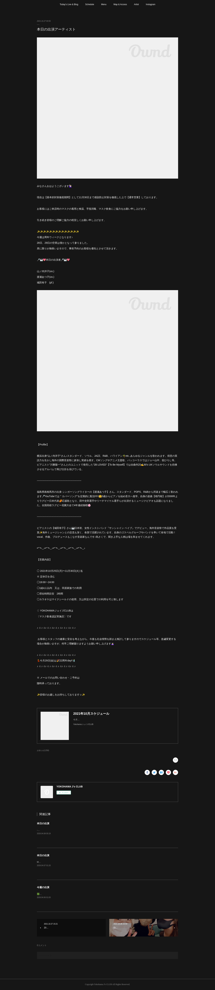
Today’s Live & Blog (69, 4)
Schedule (89, 4)
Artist (136, 4)
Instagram (150, 4)
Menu (103, 4)
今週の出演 (43, 887)
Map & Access (120, 4)
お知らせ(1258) (43, 750)
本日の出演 (43, 823)
